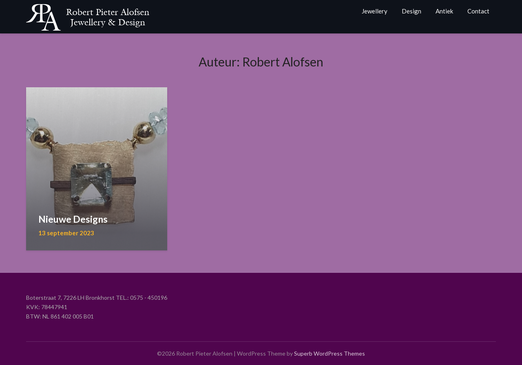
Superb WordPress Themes (329, 353)
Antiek (444, 11)
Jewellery (374, 11)
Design (411, 11)
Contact (478, 11)
